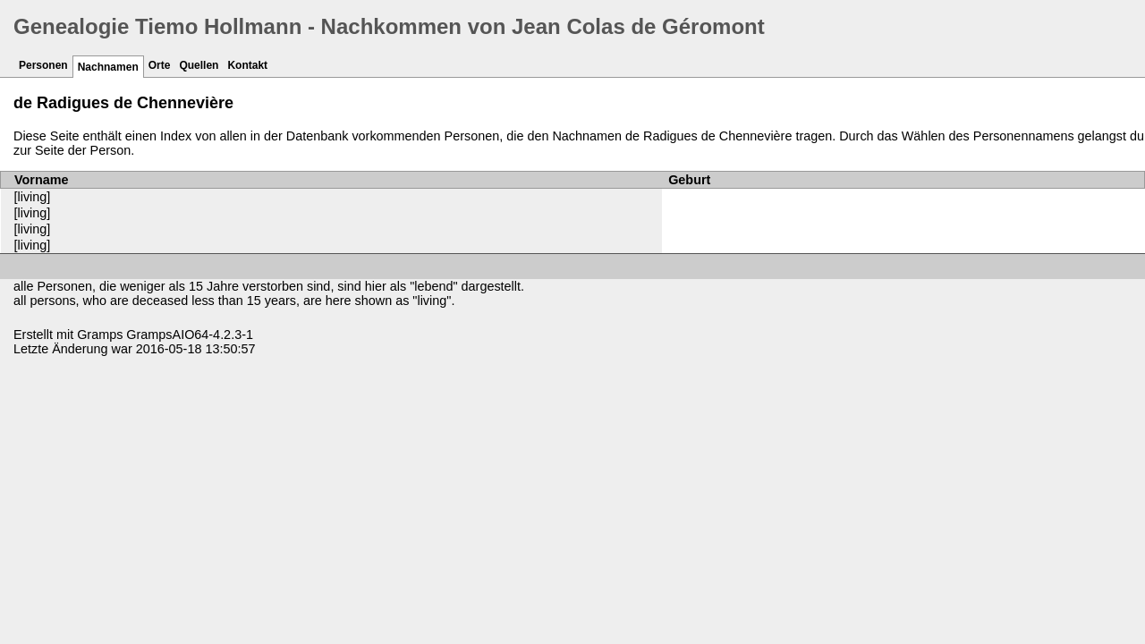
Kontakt (247, 65)
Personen (43, 65)
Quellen (198, 65)
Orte (159, 65)
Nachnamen (108, 67)
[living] (32, 197)
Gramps (100, 334)
